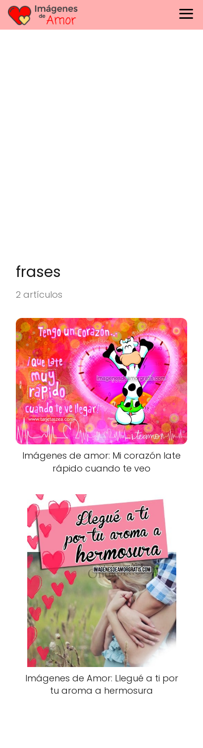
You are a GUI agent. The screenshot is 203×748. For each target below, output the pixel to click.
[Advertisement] (101, 151)
